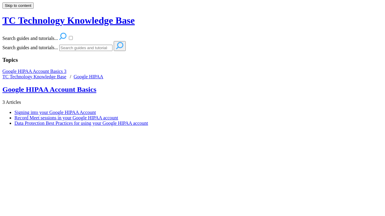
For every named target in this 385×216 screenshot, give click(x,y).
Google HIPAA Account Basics (34, 71)
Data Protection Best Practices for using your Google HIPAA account (81, 123)
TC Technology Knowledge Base (34, 76)
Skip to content (18, 5)
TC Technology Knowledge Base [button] (68, 20)
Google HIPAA (88, 76)
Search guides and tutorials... (30, 47)
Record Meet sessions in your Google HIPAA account (66, 117)
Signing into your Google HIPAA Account (55, 112)
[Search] (85, 48)
